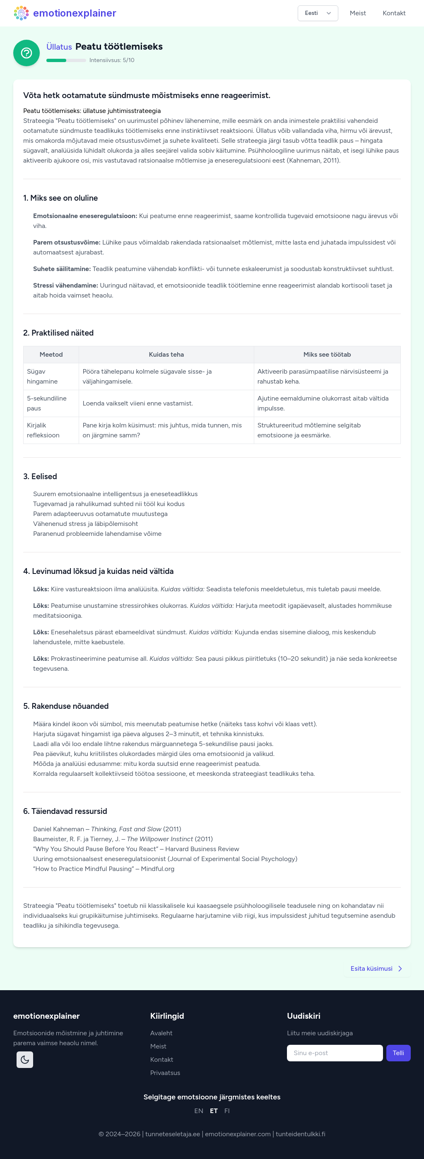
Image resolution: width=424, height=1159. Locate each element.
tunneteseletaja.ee (173, 1134)
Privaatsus (165, 1073)
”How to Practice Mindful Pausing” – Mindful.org (103, 869)
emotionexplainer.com (238, 1134)
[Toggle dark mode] (25, 1059)
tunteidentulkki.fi (300, 1134)
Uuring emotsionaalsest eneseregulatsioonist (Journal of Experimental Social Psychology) (165, 859)
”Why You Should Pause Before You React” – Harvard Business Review (136, 849)
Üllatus (59, 47)
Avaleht (161, 1033)
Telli (398, 1053)
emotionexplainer (64, 13)
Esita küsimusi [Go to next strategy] (377, 969)
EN (198, 1111)
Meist (358, 13)
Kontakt (394, 13)
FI (227, 1111)
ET (214, 1111)
